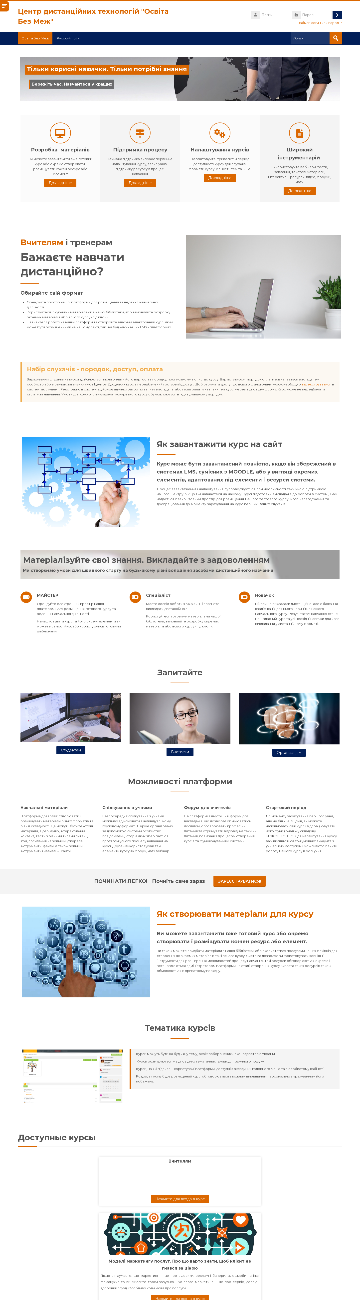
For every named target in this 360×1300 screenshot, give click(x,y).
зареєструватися (316, 384)
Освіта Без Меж (36, 38)
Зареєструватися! (239, 881)
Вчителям (41, 242)
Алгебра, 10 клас (282, 1204)
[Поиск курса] (172, 1275)
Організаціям (289, 752)
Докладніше (60, 182)
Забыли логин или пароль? (320, 23)
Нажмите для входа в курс (77, 1198)
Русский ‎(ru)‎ (71, 38)
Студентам (71, 750)
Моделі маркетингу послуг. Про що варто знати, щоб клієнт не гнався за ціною (180, 1211)
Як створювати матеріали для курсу (235, 914)
